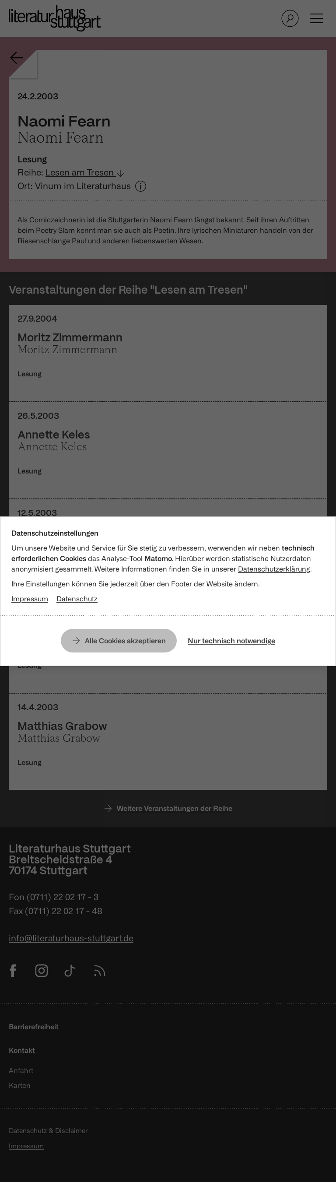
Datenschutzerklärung (274, 569)
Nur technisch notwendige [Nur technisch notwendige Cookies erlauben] (231, 641)
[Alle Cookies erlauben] (119, 640)
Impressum (29, 599)
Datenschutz (77, 599)
